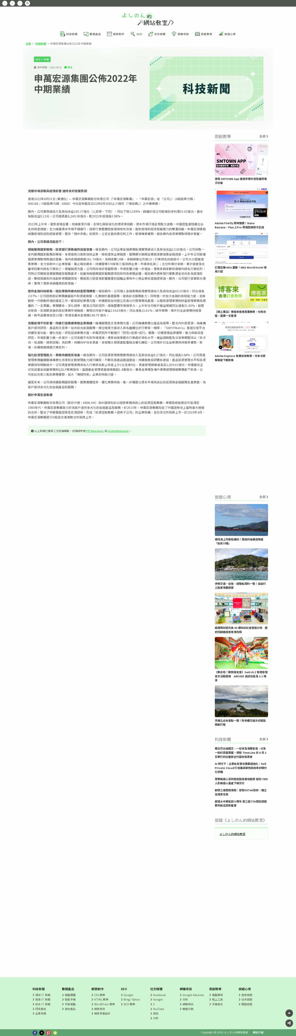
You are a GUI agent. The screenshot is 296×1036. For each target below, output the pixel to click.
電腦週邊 (70, 995)
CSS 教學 (99, 995)
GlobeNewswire (118, 431)
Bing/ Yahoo (132, 999)
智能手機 (70, 999)
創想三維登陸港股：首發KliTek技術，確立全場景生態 (241, 792)
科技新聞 (40, 43)
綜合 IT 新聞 (42, 59)
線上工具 (217, 999)
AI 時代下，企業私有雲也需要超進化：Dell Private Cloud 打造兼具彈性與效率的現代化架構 (241, 768)
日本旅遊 (246, 999)
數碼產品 (68, 989)
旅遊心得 (245, 989)
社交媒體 (156, 989)
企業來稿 (40, 1013)
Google (128, 995)
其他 (155, 1013)
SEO (124, 989)
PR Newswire (95, 431)
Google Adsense (193, 995)
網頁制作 (97, 989)
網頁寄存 (99, 1009)
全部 (262, 136)
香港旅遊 (246, 995)
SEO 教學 (129, 1004)
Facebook (159, 995)
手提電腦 (70, 1004)
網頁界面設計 (102, 1013)
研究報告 (40, 1009)
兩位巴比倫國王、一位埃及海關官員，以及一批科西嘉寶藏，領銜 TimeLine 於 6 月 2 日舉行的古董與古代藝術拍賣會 (240, 752)
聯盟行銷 (188, 1009)
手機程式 (217, 1004)
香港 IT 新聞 (42, 999)
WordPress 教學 (104, 1004)
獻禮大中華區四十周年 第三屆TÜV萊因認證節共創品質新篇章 (241, 803)
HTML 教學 (101, 999)
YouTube (158, 1009)
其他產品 (70, 1009)
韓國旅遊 (246, 1004)
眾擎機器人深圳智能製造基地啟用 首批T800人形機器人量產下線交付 (241, 781)
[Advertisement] (117, 159)
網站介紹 (258, 1032)
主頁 (28, 43)
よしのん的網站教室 (232, 834)
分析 (155, 1018)
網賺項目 (186, 989)
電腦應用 (217, 995)
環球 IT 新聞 (42, 995)
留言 (70, 67)
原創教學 (215, 989)
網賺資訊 (188, 1004)
